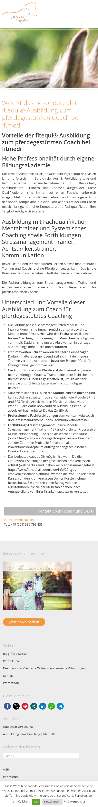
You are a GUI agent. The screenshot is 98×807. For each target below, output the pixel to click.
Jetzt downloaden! (24, 622)
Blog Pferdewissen (15, 653)
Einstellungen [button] (52, 801)
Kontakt (8, 676)
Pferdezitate (11, 683)
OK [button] (36, 801)
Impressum (11, 777)
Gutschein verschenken (19, 727)
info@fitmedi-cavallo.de (21, 520)
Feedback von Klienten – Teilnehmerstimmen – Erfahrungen (44, 668)
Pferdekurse (11, 661)
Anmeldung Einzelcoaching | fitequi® (29, 734)
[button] (7, 706)
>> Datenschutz (74, 801)
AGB (6, 769)
